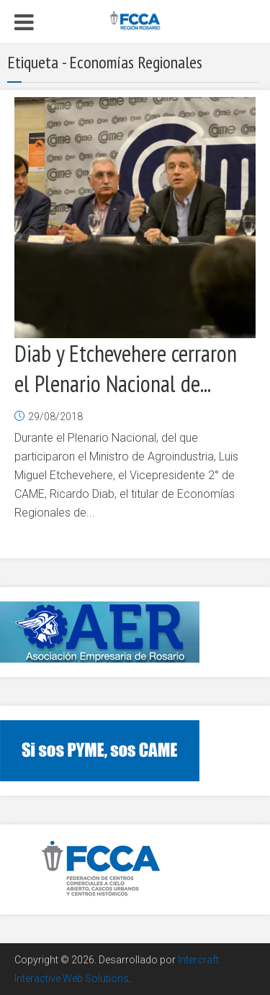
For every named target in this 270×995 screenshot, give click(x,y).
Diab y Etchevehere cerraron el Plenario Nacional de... (125, 368)
